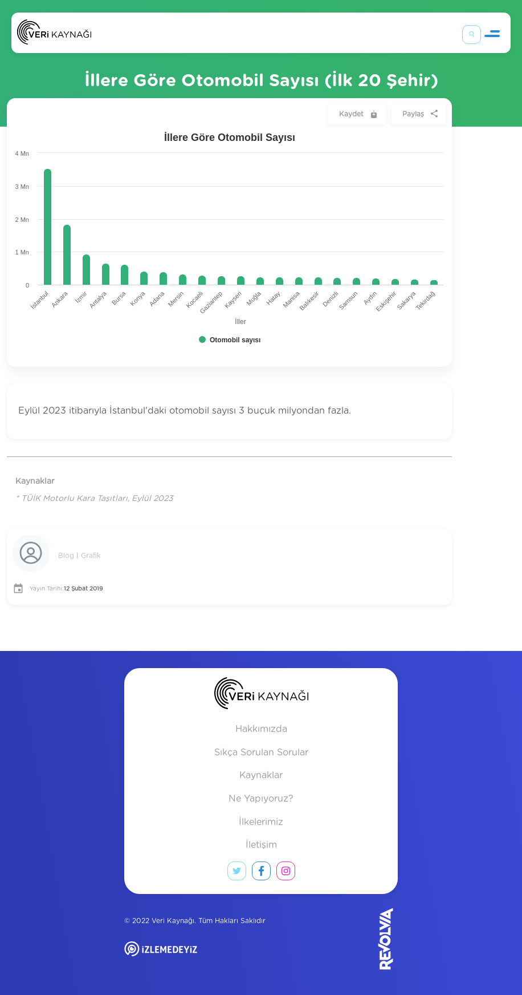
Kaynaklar (261, 775)
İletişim (261, 845)
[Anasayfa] (54, 34)
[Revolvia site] (367, 939)
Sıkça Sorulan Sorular (261, 752)
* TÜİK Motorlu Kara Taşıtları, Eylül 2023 (94, 499)
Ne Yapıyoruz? (261, 798)
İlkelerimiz (261, 822)
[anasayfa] (261, 695)
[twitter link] (236, 873)
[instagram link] (285, 873)
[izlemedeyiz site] (197, 957)
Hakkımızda (261, 729)
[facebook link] (261, 873)
